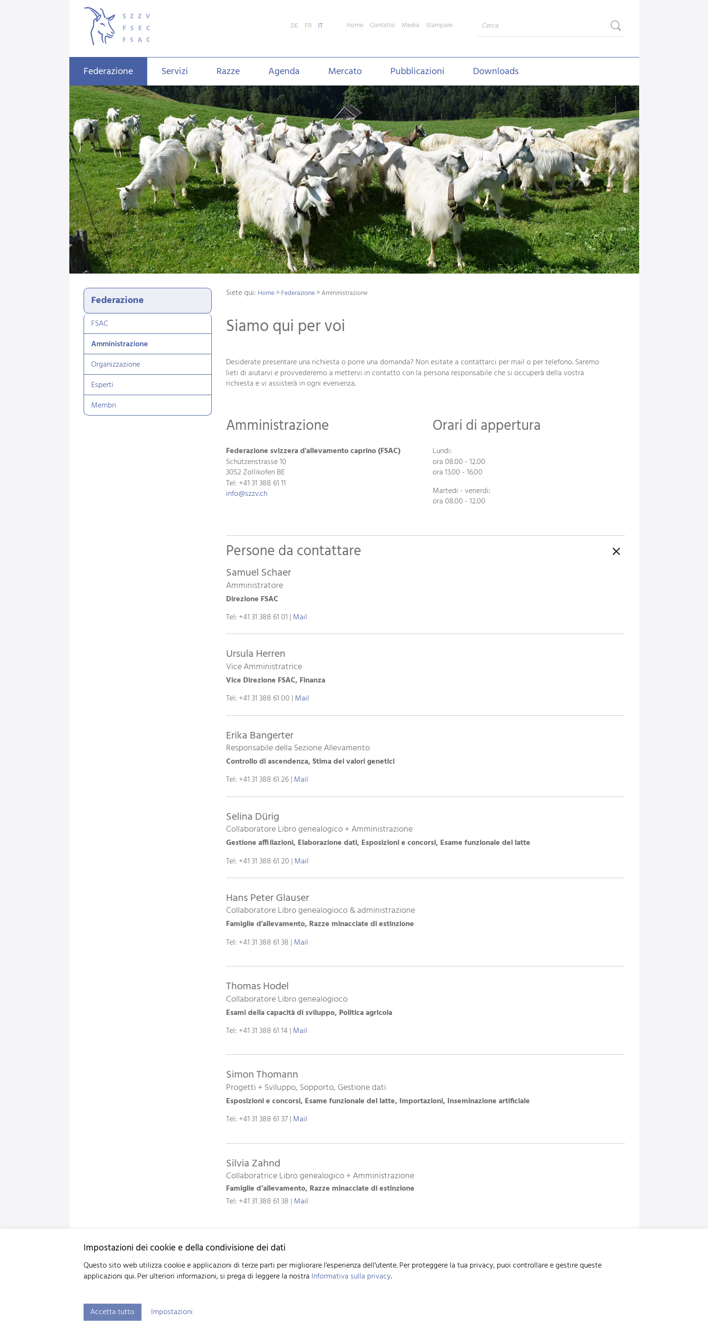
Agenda (284, 71)
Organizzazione (115, 365)
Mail (300, 617)
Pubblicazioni (417, 71)
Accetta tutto (113, 1312)
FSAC (99, 324)
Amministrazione (119, 344)
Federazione (108, 71)
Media (410, 25)
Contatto (382, 25)
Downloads (496, 71)
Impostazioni (172, 1312)
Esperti (102, 385)
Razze (228, 71)
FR (308, 25)
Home (355, 25)
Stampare (439, 25)
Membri (103, 405)
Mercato (345, 71)
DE (294, 25)
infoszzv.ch (246, 494)
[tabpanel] (354, 180)
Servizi (174, 71)
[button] (425, 874)
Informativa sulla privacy (351, 1276)
